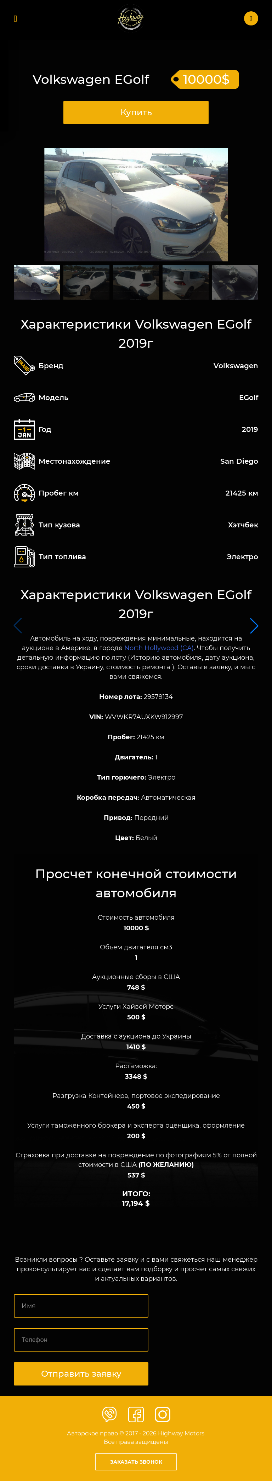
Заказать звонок (136, 1462)
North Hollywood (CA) (159, 648)
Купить (136, 112)
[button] (254, 626)
